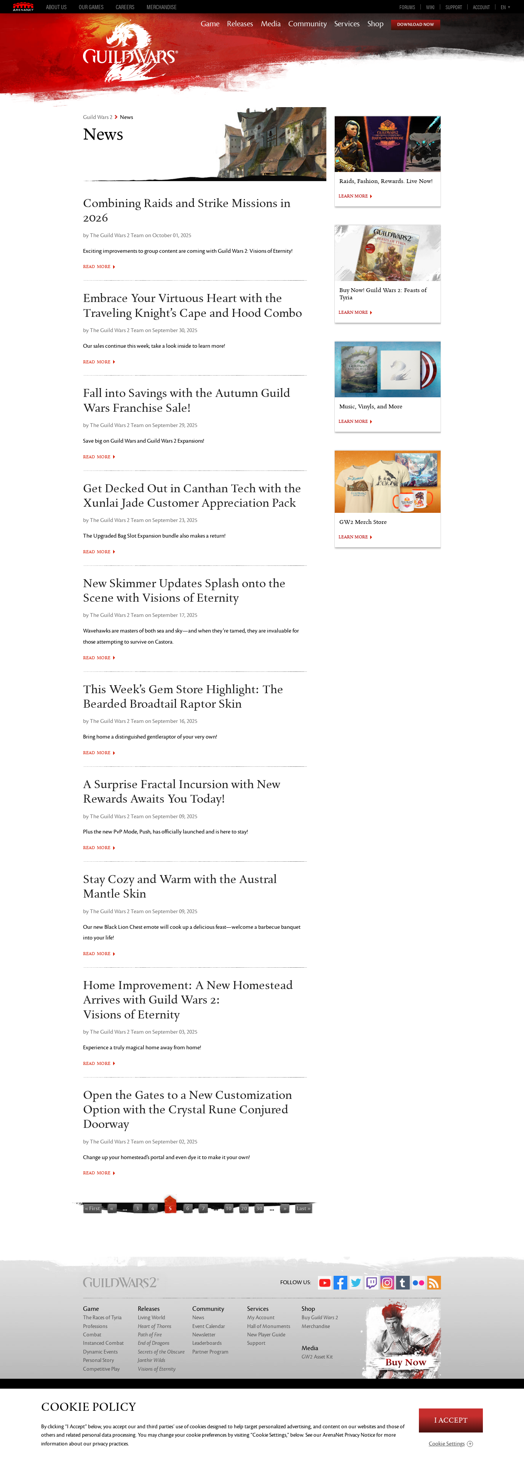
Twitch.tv (372, 1283)
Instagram (387, 1283)
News (198, 1317)
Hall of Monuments (268, 1326)
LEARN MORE (353, 196)
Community (307, 24)
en (503, 7)
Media (271, 24)
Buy (320, 1317)
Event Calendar (208, 1326)
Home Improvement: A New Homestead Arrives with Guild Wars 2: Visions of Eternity (188, 1000)
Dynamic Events (100, 1352)
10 (228, 1208)
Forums (407, 7)
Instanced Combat (103, 1343)
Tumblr (403, 1283)
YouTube (325, 1283)
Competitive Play (101, 1369)
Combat (92, 1334)
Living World (151, 1317)
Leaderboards (207, 1343)
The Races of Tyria (102, 1317)
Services (347, 24)
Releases (240, 24)
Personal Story (98, 1360)
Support (454, 7)
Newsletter (204, 1334)
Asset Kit (317, 1357)
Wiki (430, 7)
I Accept (451, 1420)
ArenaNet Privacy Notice (349, 1435)
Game (210, 24)
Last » (304, 1208)
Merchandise (162, 7)
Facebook (340, 1283)
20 (244, 1208)
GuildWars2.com (130, 58)
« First (92, 1208)
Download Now (415, 24)
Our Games (91, 7)
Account (481, 7)
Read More (96, 266)
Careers (125, 7)
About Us (56, 7)
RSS (434, 1283)
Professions (95, 1326)
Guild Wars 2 (97, 117)
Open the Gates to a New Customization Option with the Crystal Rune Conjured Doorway (187, 1110)
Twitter (356, 1283)
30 (259, 1208)
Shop (375, 24)
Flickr (418, 1283)
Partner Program (210, 1352)
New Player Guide (266, 1334)
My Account (261, 1317)
